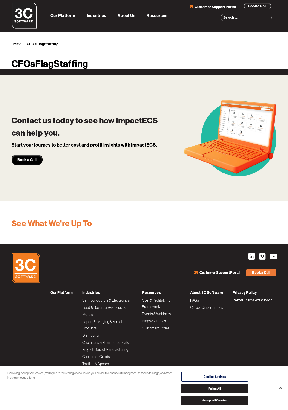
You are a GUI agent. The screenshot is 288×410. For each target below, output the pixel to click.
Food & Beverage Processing (104, 307)
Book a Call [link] (27, 160)
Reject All (214, 388)
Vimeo (262, 256)
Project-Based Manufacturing (105, 349)
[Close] (281, 388)
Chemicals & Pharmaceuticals (105, 342)
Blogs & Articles (154, 321)
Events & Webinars (156, 314)
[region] (144, 388)
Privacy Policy (245, 292)
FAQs (194, 300)
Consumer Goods (96, 356)
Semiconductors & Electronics (106, 300)
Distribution (91, 335)
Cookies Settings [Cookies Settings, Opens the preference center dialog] (215, 376)
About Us (126, 15)
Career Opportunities (206, 307)
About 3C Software (206, 292)
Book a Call (257, 6)
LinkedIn (251, 256)
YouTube (273, 256)
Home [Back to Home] (17, 44)
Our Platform (62, 15)
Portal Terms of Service (253, 300)
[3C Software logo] (24, 28)
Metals (87, 314)
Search (269, 14)
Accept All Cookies (214, 400)
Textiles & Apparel (96, 363)
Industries (96, 15)
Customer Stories (155, 328)
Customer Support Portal (215, 7)
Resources (157, 15)
